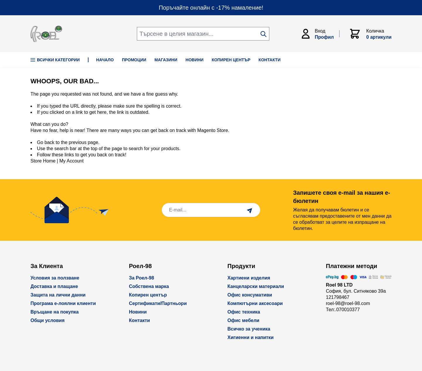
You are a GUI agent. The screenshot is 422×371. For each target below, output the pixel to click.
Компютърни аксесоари (255, 303)
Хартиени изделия (248, 277)
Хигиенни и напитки (250, 337)
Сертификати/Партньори (158, 303)
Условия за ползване (54, 277)
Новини (138, 311)
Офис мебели (243, 320)
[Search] (263, 34)
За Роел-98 (141, 277)
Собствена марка (149, 286)
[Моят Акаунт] (320, 34)
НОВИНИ (194, 59)
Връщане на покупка (54, 311)
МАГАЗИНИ (165, 59)
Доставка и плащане (54, 286)
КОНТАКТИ (269, 59)
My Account (71, 160)
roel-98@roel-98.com (348, 303)
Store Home (42, 160)
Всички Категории (55, 59)
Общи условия (47, 320)
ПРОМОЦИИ (134, 59)
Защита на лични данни (58, 294)
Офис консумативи (249, 294)
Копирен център (148, 294)
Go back (46, 142)
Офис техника (243, 311)
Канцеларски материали (255, 286)
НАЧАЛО (105, 59)
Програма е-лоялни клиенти (63, 303)
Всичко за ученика (248, 328)
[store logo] (46, 34)
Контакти (139, 320)
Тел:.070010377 (343, 309)
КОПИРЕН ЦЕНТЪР (231, 59)
